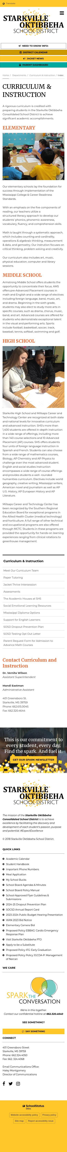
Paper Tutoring (13, 577)
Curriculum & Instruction (42, 75)
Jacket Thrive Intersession (19, 584)
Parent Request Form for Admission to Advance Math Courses (28, 643)
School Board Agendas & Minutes (26, 885)
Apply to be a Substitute (20, 944)
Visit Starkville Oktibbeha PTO (24, 939)
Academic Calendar (18, 858)
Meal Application (16, 874)
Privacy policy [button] (49, 1115)
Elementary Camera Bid (20, 925)
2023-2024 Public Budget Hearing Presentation (34, 914)
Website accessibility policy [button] (24, 1115)
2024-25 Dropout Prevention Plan (26, 904)
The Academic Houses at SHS (22, 598)
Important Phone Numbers (22, 869)
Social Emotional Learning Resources (27, 605)
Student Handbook (17, 864)
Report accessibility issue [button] (41, 1121)
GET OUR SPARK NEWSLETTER (33, 759)
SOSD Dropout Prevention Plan (29, 627)
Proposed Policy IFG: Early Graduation (28, 950)
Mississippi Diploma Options (21, 612)
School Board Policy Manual (23, 890)
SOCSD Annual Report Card (22, 909)
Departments (19, 75)
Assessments (11, 591)
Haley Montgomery (14, 1070)
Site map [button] (19, 1121)
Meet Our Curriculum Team (21, 570)
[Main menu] (62, 13)
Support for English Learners (27, 620)
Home (6, 75)
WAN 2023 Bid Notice (19, 920)
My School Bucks (16, 879)
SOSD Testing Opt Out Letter (27, 634)
